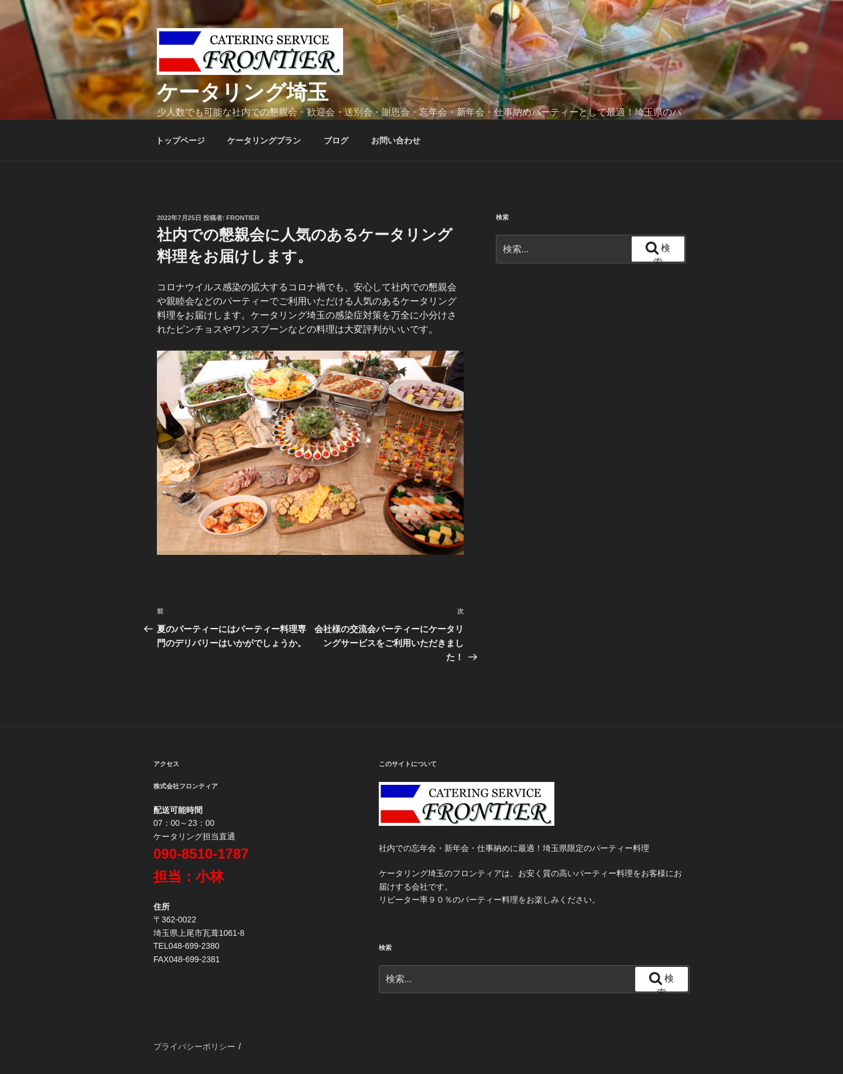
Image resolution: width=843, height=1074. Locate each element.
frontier (243, 217)
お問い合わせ (395, 140)
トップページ (180, 140)
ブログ (336, 140)
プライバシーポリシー (194, 1046)
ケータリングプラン (264, 140)
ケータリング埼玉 (242, 92)
